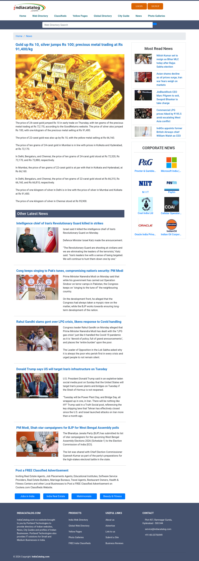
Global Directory (103, 15)
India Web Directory (78, 520)
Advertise (110, 525)
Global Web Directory (79, 525)
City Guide (124, 15)
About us (110, 520)
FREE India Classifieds (80, 543)
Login (139, 6)
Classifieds (60, 15)
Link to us (110, 531)
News (139, 15)
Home (22, 15)
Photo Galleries (156, 15)
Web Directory (40, 15)
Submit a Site (112, 537)
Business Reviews (114, 543)
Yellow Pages (80, 15)
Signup (155, 6)
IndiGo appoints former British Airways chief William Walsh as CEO (169, 132)
